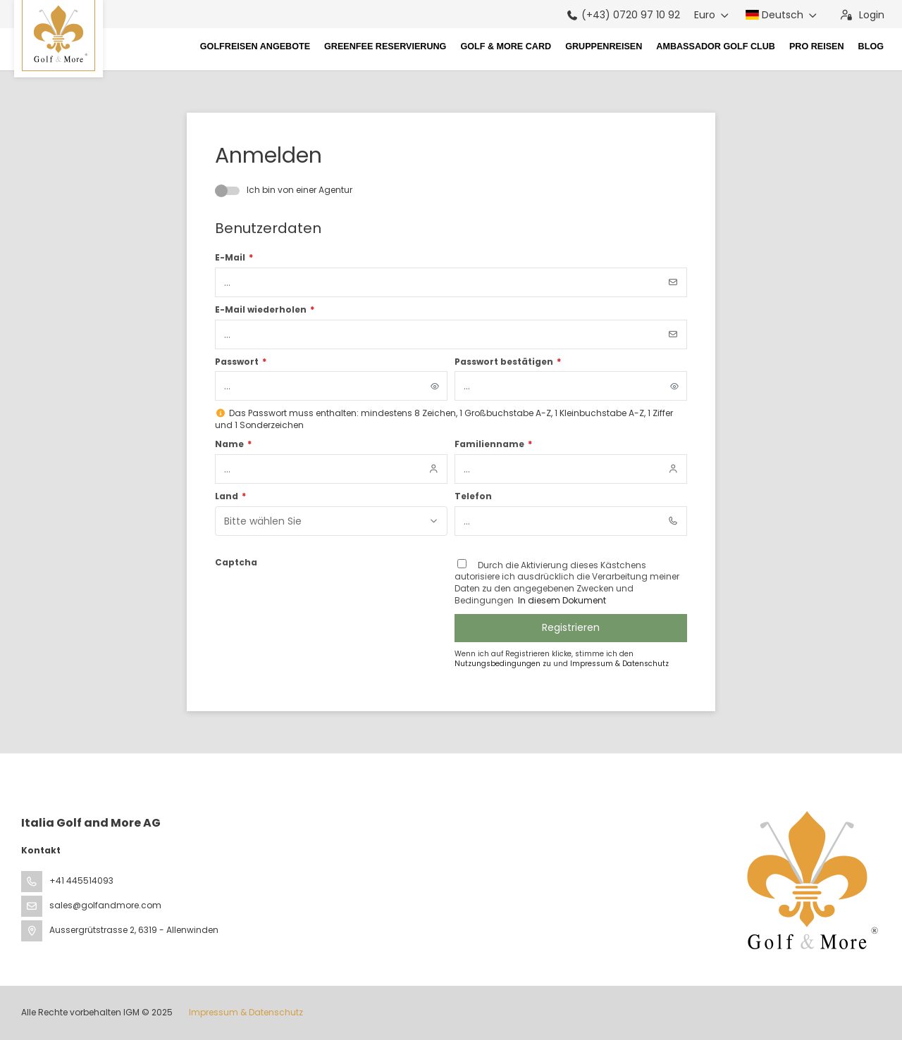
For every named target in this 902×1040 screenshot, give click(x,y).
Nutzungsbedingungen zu (504, 663)
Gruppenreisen (603, 46)
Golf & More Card (505, 46)
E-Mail (234, 257)
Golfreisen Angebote (255, 46)
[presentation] (322, 599)
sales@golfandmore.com (105, 905)
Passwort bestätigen (508, 362)
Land (230, 496)
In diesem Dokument (561, 600)
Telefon (473, 496)
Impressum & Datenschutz (619, 663)
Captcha (236, 562)
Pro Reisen (816, 46)
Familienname (493, 444)
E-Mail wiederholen (264, 309)
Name (233, 444)
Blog (871, 46)
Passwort (240, 362)
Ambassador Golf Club (715, 46)
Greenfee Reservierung (385, 46)
